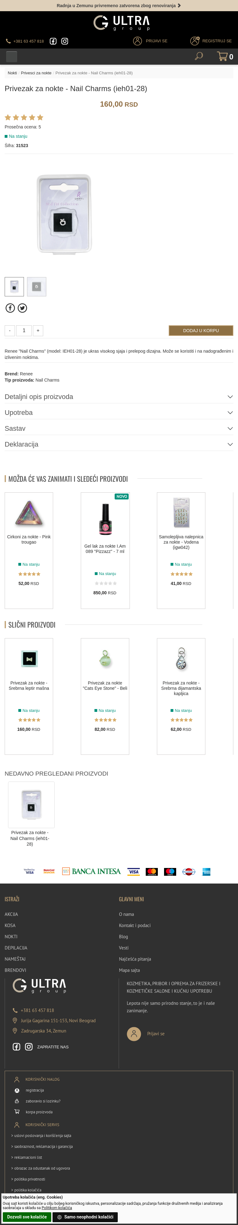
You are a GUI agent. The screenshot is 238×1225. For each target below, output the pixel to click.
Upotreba (19, 412)
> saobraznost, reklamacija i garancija (42, 1146)
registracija (35, 1090)
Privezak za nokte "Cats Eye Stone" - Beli (105, 685)
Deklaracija (22, 444)
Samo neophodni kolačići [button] (85, 1217)
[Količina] (24, 330)
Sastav (15, 428)
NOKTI (11, 937)
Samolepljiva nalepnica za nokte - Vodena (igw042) (181, 542)
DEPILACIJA (16, 948)
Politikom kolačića (57, 1208)
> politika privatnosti (28, 1179)
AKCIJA (11, 914)
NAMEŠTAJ (15, 959)
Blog (123, 937)
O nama (126, 914)
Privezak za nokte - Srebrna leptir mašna (29, 685)
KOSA (10, 926)
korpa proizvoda (39, 1112)
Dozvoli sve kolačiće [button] (27, 1216)
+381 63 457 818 (37, 1010)
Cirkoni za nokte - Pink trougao (29, 540)
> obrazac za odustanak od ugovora (40, 1168)
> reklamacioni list (26, 1157)
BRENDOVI (15, 970)
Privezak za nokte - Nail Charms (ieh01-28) (29, 838)
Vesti (124, 948)
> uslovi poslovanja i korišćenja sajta (41, 1135)
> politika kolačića (26, 1190)
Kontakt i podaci (135, 926)
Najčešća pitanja (135, 959)
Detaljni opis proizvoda (39, 397)
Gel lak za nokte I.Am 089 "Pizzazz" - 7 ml (105, 549)
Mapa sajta (129, 970)
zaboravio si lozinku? (43, 1101)
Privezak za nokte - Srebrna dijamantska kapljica (181, 688)
